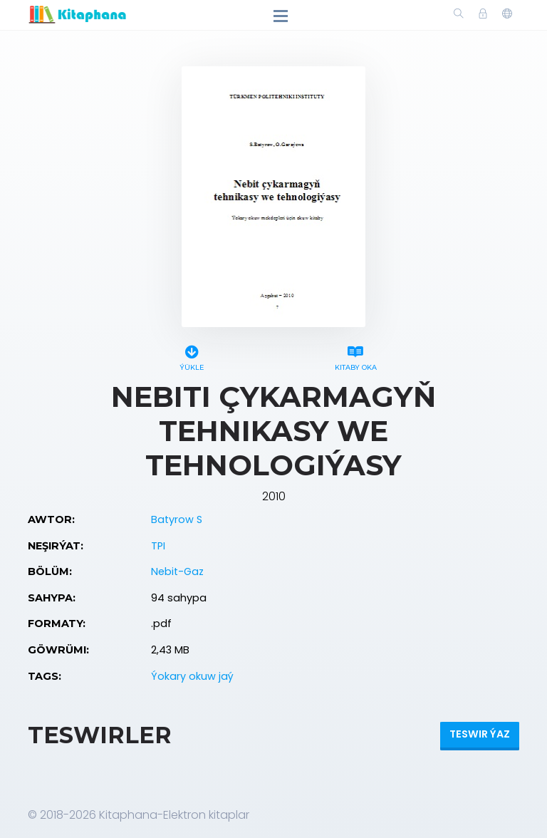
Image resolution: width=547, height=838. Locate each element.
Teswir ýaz (479, 734)
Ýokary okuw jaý (192, 676)
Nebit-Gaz (177, 571)
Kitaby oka (355, 356)
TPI (158, 546)
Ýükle (191, 356)
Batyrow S (176, 519)
